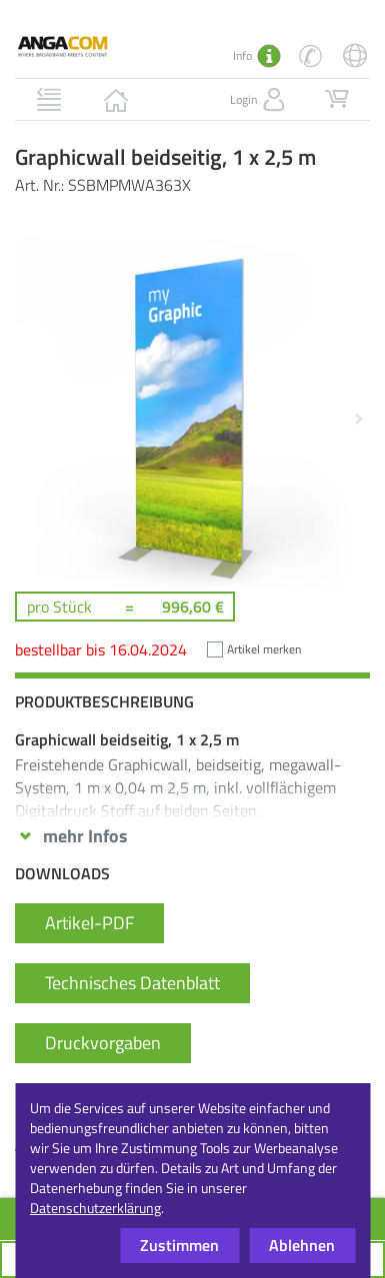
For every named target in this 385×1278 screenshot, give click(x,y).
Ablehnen (302, 1245)
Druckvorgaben (103, 1042)
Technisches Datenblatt (132, 982)
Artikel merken (264, 648)
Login (259, 100)
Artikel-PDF (89, 922)
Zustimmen (179, 1245)
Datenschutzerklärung (95, 1207)
